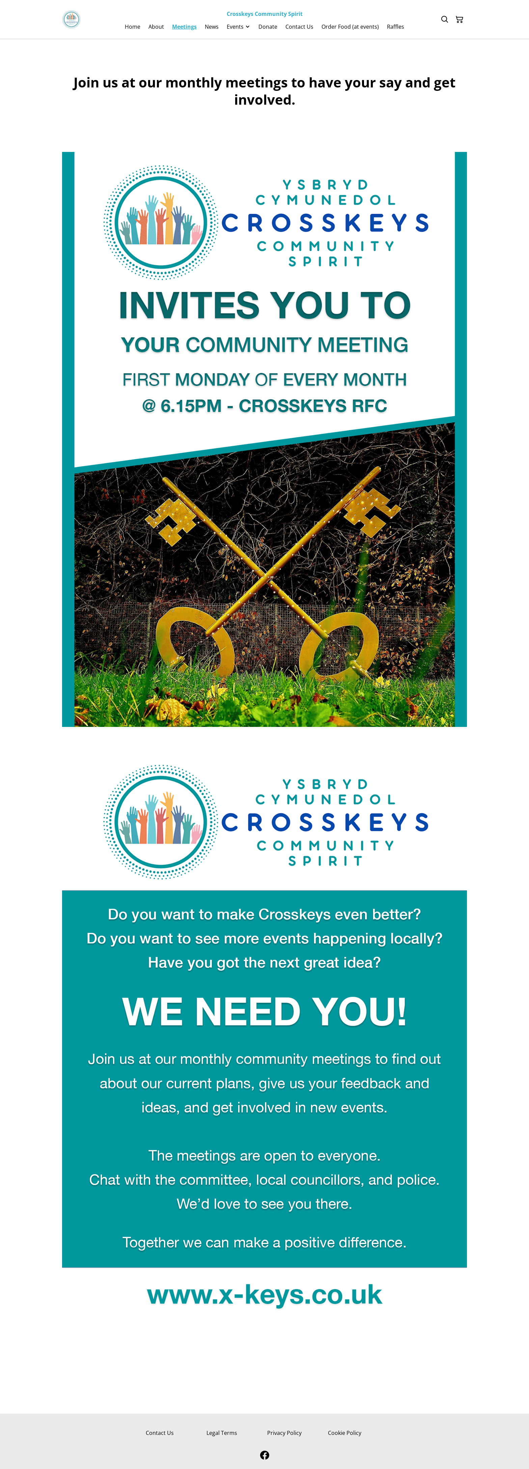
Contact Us (160, 1433)
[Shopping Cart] (459, 19)
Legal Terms (221, 1433)
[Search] (444, 19)
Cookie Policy (344, 1433)
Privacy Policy (284, 1433)
